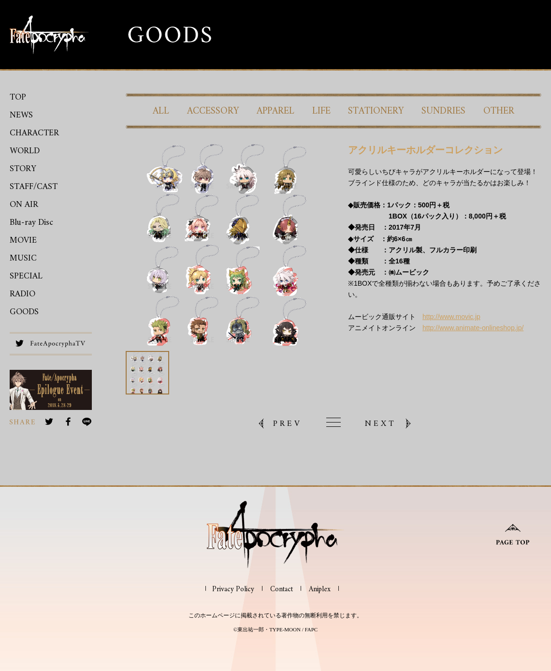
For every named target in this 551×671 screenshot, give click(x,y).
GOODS (24, 312)
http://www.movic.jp (451, 317)
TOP (18, 97)
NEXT (380, 423)
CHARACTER (34, 133)
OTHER (498, 111)
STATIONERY (376, 111)
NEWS (21, 115)
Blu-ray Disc (31, 222)
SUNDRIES (443, 111)
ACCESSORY (213, 111)
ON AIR (24, 204)
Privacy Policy (233, 589)
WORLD (25, 151)
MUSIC (23, 258)
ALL (161, 111)
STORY (23, 168)
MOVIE (23, 240)
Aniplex (320, 589)
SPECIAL (26, 276)
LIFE (321, 111)
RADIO (22, 294)
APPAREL (275, 111)
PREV (287, 423)
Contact (281, 589)
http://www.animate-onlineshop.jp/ (472, 328)
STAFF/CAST (34, 186)
